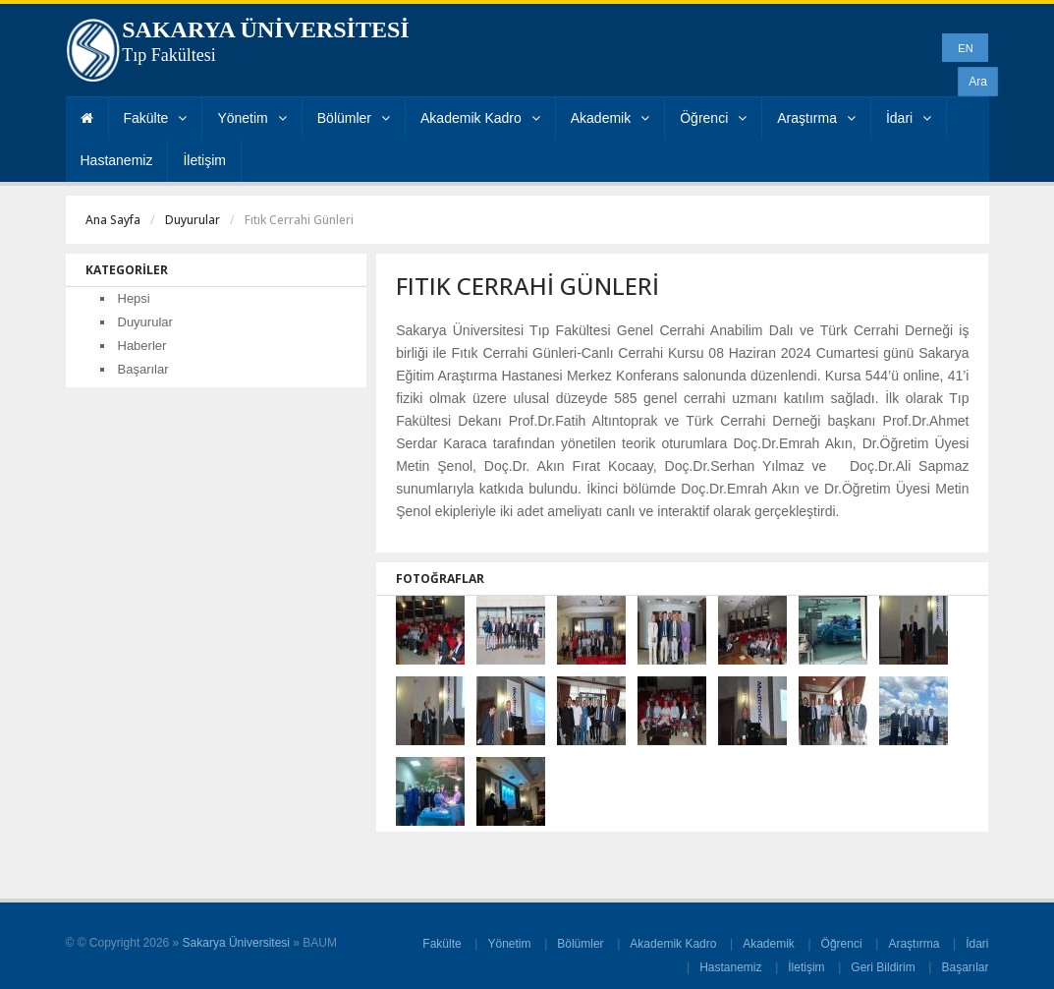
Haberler (142, 345)
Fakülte (156, 118)
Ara (978, 81)
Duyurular (192, 219)
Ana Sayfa (112, 219)
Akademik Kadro (480, 118)
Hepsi (134, 298)
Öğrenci (713, 118)
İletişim (204, 160)
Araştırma (816, 118)
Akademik (610, 118)
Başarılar (143, 369)
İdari (908, 118)
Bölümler (353, 118)
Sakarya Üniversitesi (236, 943)
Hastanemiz (117, 160)
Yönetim (251, 118)
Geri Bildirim (883, 967)
